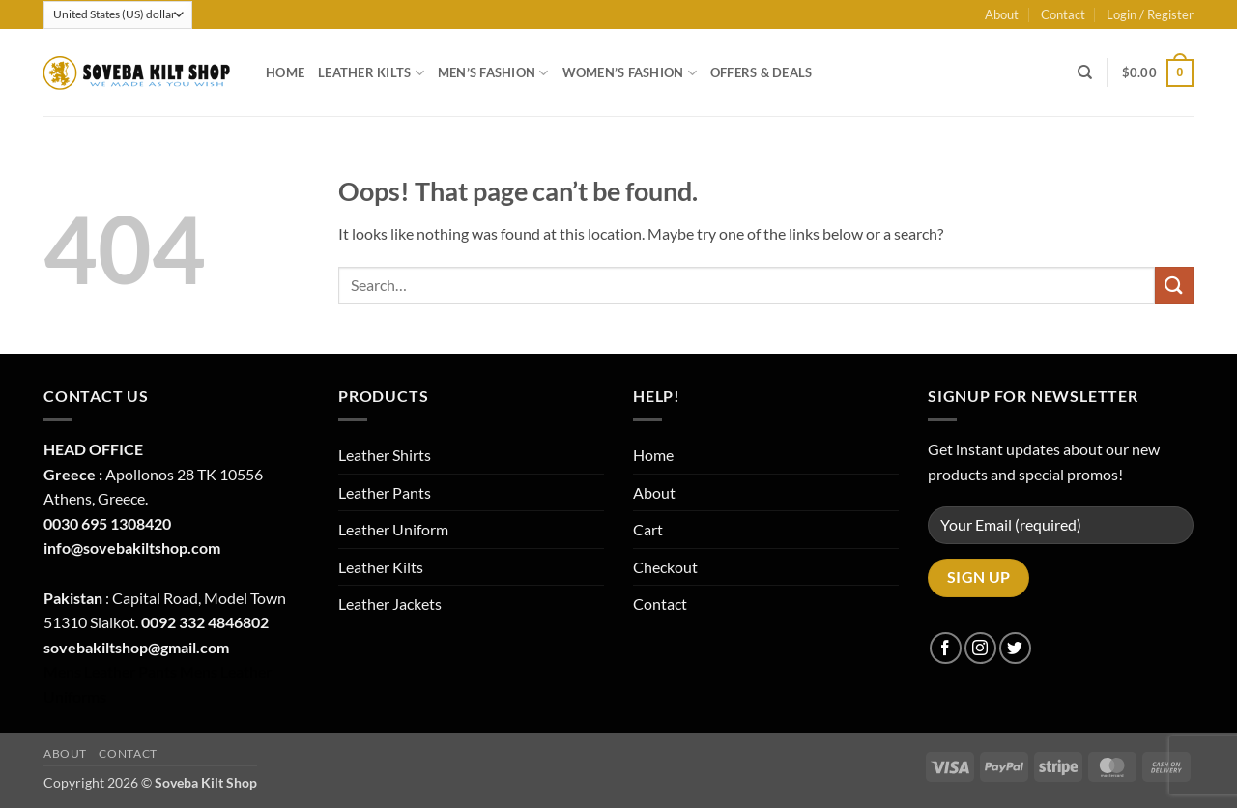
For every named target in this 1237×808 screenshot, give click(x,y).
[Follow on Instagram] (980, 648)
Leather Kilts (371, 73)
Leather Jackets (390, 603)
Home (285, 72)
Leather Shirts (384, 455)
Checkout (665, 567)
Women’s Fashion (629, 73)
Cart (648, 529)
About (1002, 14)
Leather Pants (384, 492)
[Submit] (1174, 285)
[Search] (1085, 72)
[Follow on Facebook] (946, 648)
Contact (1063, 14)
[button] (1150, 14)
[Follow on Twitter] (1015, 648)
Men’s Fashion (493, 73)
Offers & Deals (761, 72)
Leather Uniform (393, 529)
